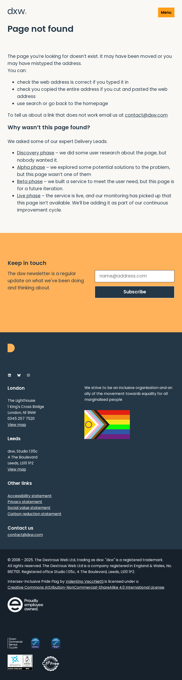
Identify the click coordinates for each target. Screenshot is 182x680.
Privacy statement (25, 501)
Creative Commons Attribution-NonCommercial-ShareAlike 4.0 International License (86, 587)
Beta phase (30, 181)
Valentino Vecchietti (85, 581)
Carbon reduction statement (34, 514)
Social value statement (29, 507)
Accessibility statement (30, 496)
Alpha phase (31, 167)
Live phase (29, 196)
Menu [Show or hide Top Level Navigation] (166, 12)
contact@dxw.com (146, 115)
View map (17, 424)
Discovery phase (35, 153)
